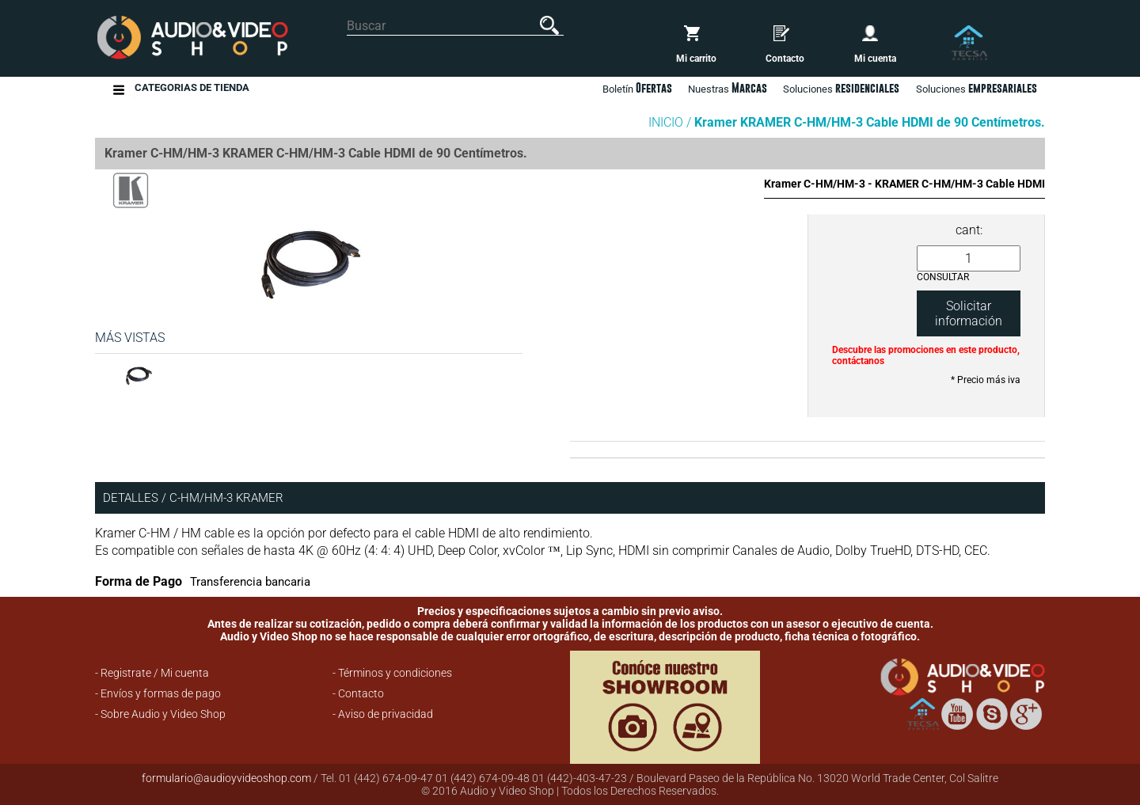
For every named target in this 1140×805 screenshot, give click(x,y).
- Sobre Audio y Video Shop (160, 714)
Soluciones (976, 88)
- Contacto (358, 693)
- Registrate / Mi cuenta (152, 672)
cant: (969, 229)
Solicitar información (968, 313)
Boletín (637, 88)
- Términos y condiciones (392, 672)
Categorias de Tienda (192, 90)
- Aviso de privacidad (382, 714)
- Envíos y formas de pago (158, 693)
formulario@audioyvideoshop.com (226, 778)
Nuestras (727, 88)
